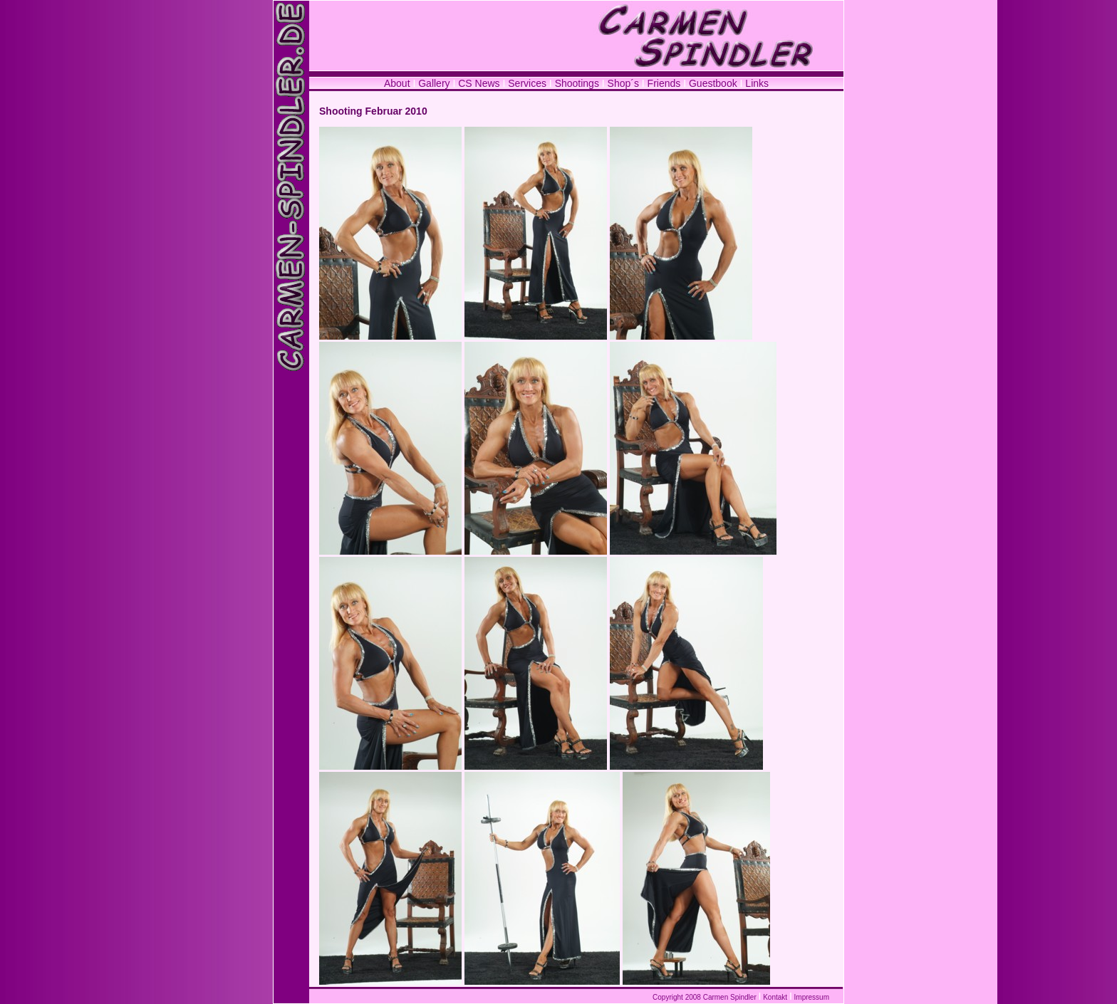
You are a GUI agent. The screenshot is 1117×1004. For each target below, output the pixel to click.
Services (527, 83)
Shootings (577, 83)
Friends (664, 83)
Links (757, 83)
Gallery (434, 83)
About (397, 83)
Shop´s (625, 83)
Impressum (811, 997)
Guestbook (713, 83)
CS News (480, 83)
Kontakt (775, 997)
